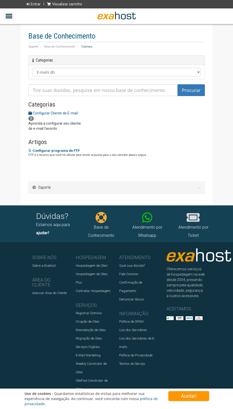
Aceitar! (188, 396)
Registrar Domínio (89, 313)
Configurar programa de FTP (54, 151)
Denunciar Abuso (131, 299)
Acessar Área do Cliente (49, 293)
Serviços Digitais (88, 347)
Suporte (33, 46)
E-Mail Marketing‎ (88, 355)
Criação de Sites (87, 321)
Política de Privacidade (135, 355)
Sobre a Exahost (44, 265)
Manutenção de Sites (91, 330)
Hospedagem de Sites (92, 265)
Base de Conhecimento (59, 46)
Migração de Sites (89, 338)
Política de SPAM (131, 321)
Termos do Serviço (132, 364)
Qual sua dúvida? (132, 265)
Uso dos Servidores (133, 330)
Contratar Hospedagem (93, 291)
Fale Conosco (128, 274)
